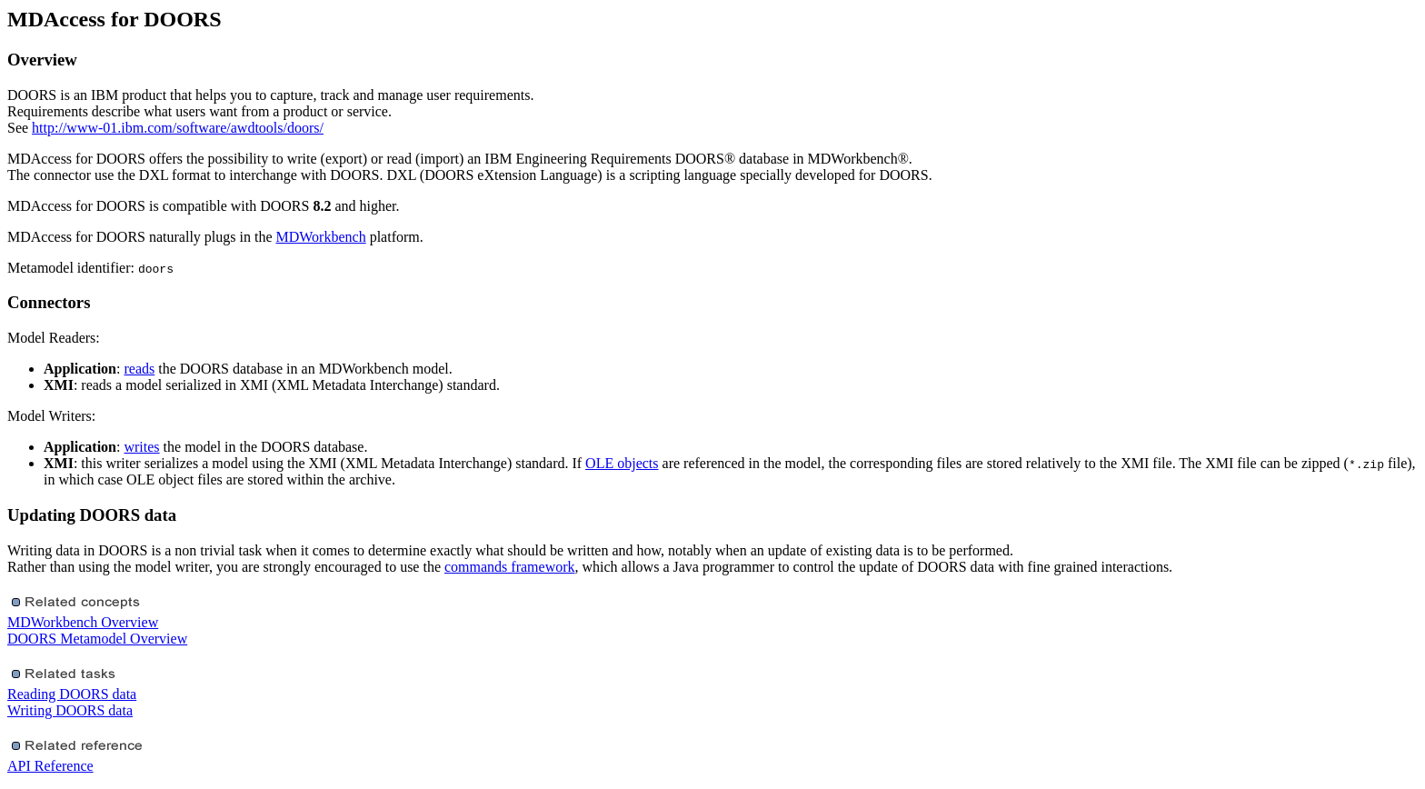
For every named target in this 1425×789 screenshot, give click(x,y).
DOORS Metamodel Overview (97, 638)
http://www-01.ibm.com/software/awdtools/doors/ (178, 127)
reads (139, 368)
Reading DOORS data (71, 694)
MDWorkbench (321, 237)
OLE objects (621, 463)
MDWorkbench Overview (82, 622)
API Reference (50, 766)
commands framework (509, 566)
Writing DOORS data (70, 710)
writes (141, 446)
